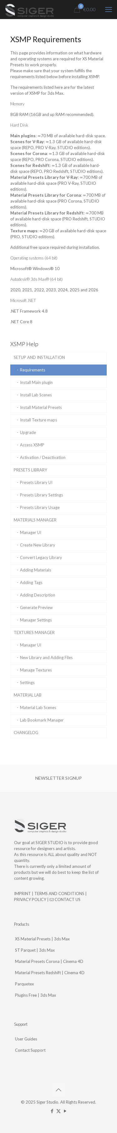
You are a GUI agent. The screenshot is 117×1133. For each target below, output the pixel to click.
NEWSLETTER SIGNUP (58, 778)
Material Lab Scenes (38, 707)
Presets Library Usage (40, 507)
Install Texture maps (38, 419)
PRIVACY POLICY (30, 899)
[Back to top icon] (58, 1089)
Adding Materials (35, 569)
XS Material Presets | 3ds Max (42, 938)
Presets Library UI (36, 482)
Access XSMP (32, 444)
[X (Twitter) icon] (58, 1111)
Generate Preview (36, 607)
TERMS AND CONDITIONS (59, 893)
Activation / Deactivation (43, 457)
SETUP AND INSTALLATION (39, 357)
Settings (27, 682)
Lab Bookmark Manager (42, 720)
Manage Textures (36, 669)
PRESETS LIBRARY (30, 469)
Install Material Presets (41, 407)
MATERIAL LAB (27, 694)
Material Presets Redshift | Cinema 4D (50, 972)
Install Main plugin (36, 382)
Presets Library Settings (41, 494)
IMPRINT (22, 893)
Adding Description (37, 594)
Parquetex (24, 983)
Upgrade (28, 432)
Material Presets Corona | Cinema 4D (49, 961)
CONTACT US (65, 899)
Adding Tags (31, 582)
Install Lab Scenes (36, 394)
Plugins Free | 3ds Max (35, 995)
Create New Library (37, 544)
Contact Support (30, 1050)
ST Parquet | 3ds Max (35, 950)
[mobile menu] (108, 9)
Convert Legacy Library (41, 557)
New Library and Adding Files (46, 657)
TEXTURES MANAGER (34, 632)
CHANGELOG (26, 732)
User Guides (26, 1038)
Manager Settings (36, 619)
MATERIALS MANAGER (35, 519)
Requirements (32, 369)
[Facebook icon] (52, 1111)
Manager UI (30, 532)
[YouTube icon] (65, 1111)
